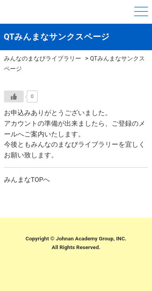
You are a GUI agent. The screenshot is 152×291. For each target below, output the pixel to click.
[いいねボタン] (14, 96)
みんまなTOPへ (27, 179)
